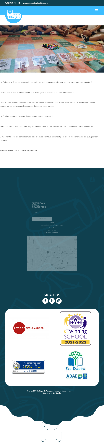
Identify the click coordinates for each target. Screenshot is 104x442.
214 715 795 (52, 231)
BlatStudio (57, 393)
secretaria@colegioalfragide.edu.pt (52, 227)
